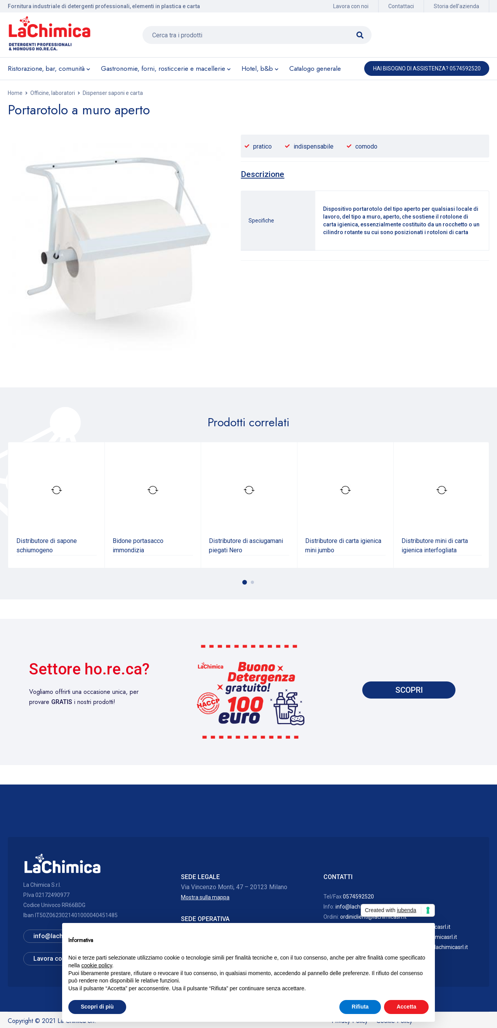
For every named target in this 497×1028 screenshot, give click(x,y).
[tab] (262, 174)
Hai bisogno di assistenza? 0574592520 (427, 68)
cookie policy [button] (96, 965)
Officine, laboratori (52, 93)
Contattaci (401, 6)
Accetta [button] (406, 1006)
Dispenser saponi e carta (113, 93)
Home (15, 93)
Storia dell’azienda (456, 6)
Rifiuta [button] (360, 1006)
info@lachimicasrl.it (359, 907)
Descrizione (262, 174)
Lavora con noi (350, 6)
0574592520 (358, 896)
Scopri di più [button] (97, 1006)
